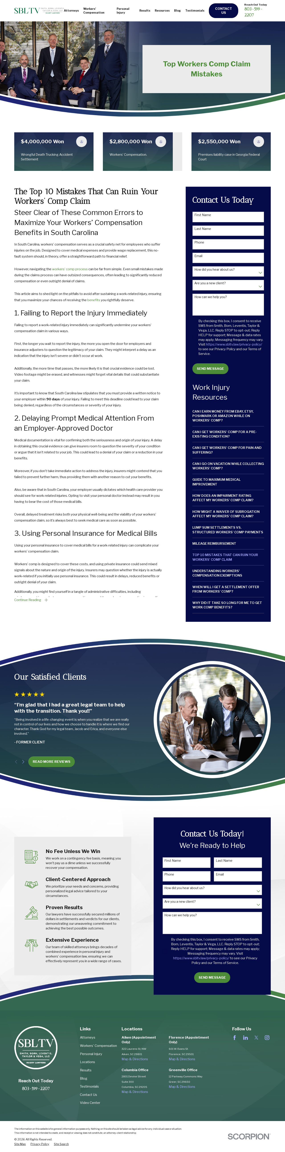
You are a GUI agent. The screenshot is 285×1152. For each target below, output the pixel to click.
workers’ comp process (70, 269)
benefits (93, 300)
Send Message (210, 369)
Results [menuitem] (144, 10)
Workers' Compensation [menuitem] (93, 10)
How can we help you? (210, 297)
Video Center (90, 1103)
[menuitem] (228, 416)
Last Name (202, 229)
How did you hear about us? (214, 269)
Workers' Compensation (98, 1046)
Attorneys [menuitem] (71, 10)
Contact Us (223, 11)
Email (198, 256)
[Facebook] (234, 1037)
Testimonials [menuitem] (194, 10)
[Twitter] (256, 1037)
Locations (87, 1062)
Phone (199, 242)
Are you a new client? (210, 283)
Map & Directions (135, 1059)
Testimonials (89, 1086)
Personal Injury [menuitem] (123, 10)
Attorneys (87, 1037)
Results (86, 1070)
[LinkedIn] (245, 1037)
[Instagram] (267, 1037)
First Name (202, 215)
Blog (83, 1078)
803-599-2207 (36, 1088)
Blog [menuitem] (177, 10)
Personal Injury (91, 1054)
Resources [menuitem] (162, 10)
